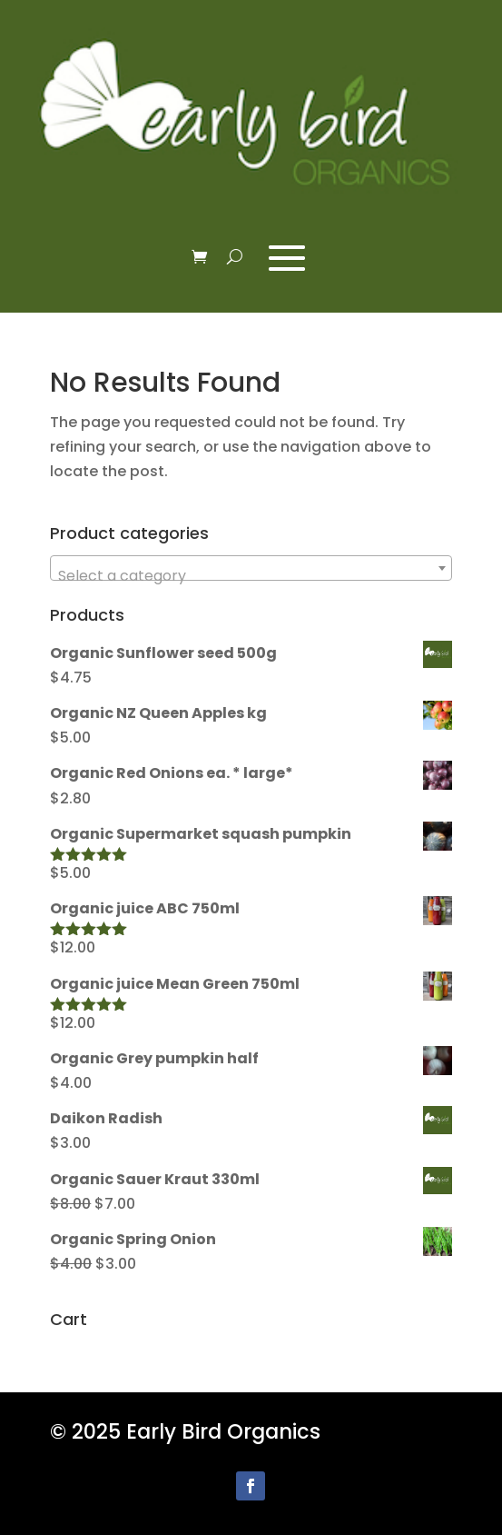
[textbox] (250, 576)
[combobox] (250, 568)
